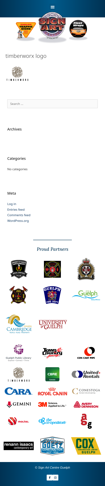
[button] (52, 7)
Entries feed (16, 209)
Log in (11, 204)
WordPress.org (18, 221)
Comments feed (18, 215)
